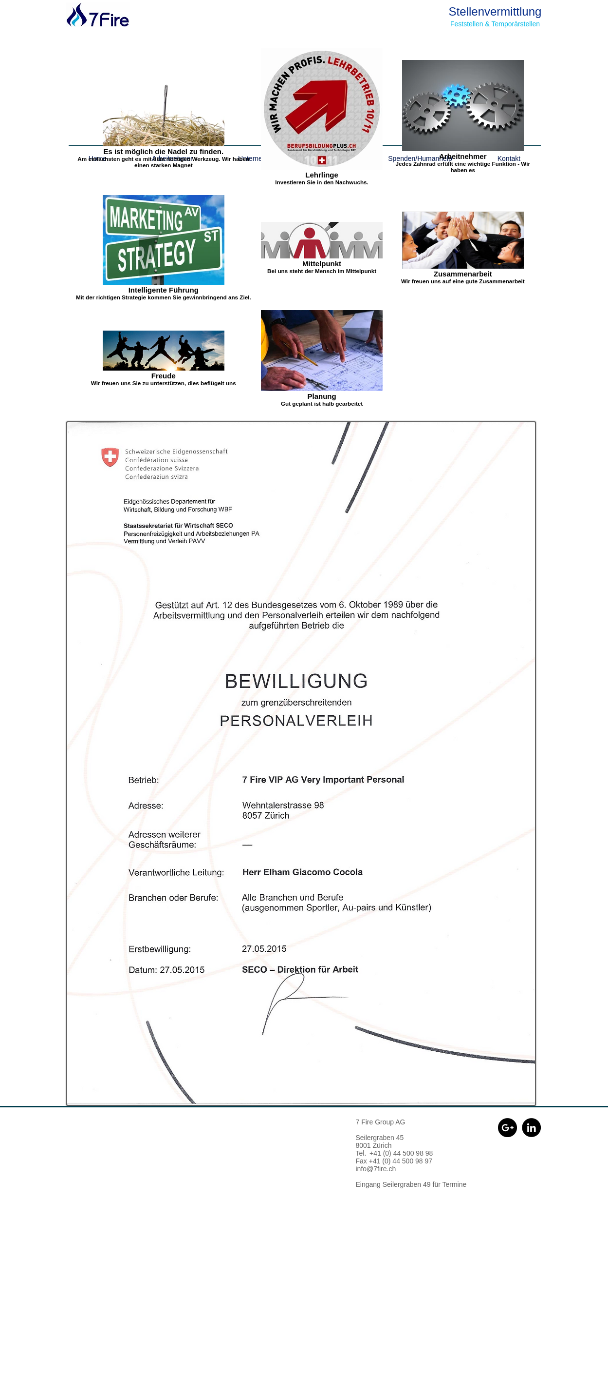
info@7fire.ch (376, 1169)
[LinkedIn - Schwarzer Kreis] (531, 1127)
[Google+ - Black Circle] (507, 1127)
